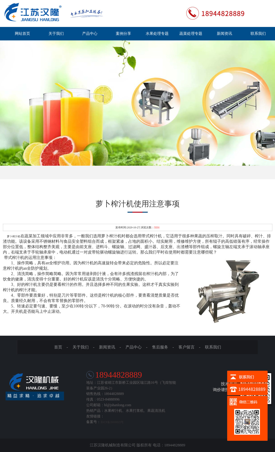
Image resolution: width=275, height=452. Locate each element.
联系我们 (258, 33)
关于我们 (56, 33)
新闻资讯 (224, 33)
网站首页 (22, 33)
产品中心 (89, 33)
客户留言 (186, 347)
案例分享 (123, 33)
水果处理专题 (157, 33)
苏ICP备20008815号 (112, 422)
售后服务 (160, 347)
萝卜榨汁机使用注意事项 (138, 204)
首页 (58, 347)
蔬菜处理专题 (190, 33)
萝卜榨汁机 (13, 236)
